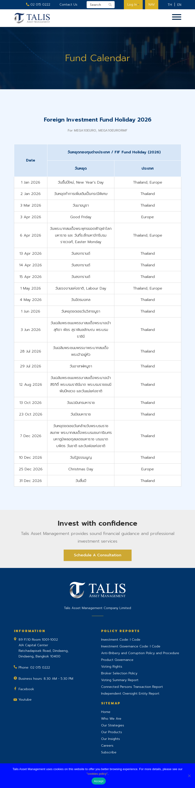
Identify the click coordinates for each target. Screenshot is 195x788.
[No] (189, 775)
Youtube (25, 699)
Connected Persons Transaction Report (132, 686)
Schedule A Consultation (97, 555)
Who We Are (111, 718)
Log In (133, 4)
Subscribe (108, 752)
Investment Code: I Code (120, 639)
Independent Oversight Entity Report (130, 693)
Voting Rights (111, 666)
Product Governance (117, 659)
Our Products (111, 732)
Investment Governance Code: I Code (130, 646)
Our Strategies (112, 725)
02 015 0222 (38, 4)
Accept (98, 781)
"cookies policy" (97, 773)
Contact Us (68, 4)
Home (105, 711)
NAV (152, 4)
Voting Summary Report (120, 680)
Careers (107, 745)
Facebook (26, 689)
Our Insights (110, 738)
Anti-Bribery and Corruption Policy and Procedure (140, 653)
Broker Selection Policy (119, 673)
